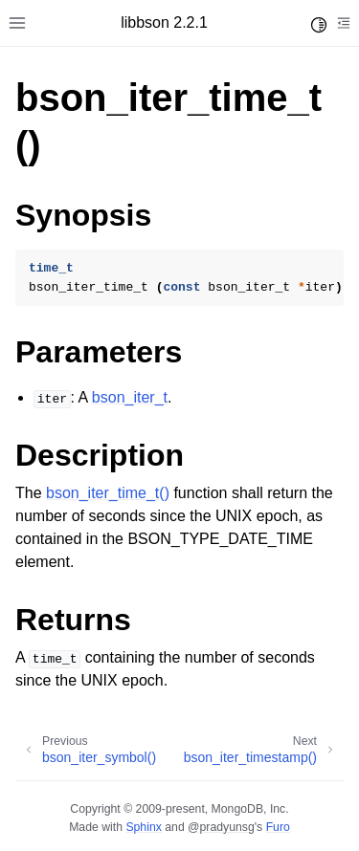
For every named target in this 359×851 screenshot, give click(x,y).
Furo (278, 827)
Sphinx (143, 827)
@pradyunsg (221, 827)
